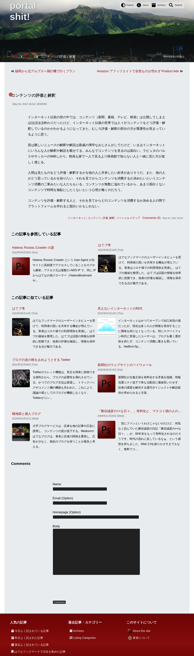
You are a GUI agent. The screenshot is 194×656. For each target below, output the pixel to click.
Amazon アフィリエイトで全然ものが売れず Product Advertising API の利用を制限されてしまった (138, 71)
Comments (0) (151, 217)
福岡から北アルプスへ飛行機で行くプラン (45, 71)
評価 (105, 217)
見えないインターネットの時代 (120, 308)
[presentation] (80, 588)
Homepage (60, 512)
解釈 (112, 217)
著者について (141, 637)
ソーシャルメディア (128, 217)
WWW (43, 104)
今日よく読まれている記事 (32, 630)
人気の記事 (18, 622)
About (145, 5)
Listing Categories (84, 637)
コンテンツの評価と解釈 (33, 95)
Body (56, 526)
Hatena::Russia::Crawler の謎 (33, 247)
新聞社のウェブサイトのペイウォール (125, 365)
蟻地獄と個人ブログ (26, 414)
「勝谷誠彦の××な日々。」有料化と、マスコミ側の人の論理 (141, 411)
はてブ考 (104, 245)
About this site (141, 630)
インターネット (77, 217)
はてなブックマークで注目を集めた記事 (39, 651)
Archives (161, 5)
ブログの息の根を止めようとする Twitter (41, 360)
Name (57, 484)
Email (57, 498)
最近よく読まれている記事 (32, 644)
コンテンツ (94, 217)
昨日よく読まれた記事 (29, 637)
